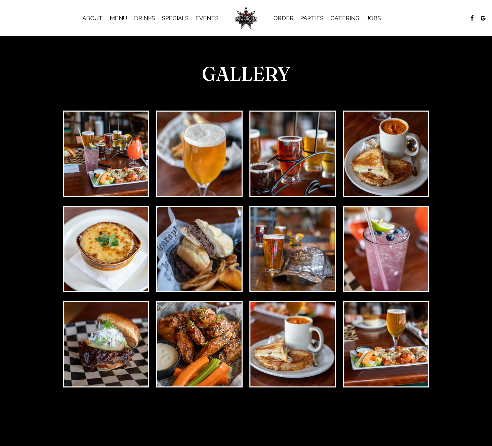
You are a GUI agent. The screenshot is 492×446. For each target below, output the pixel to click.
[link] (246, 18)
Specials (175, 18)
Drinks (144, 18)
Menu (118, 18)
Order (283, 18)
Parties (312, 18)
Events (207, 18)
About (92, 18)
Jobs (373, 18)
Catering (344, 18)
